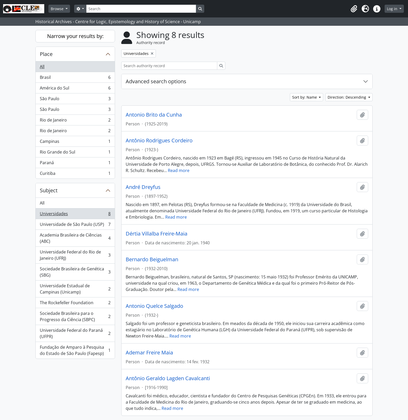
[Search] (141, 9)
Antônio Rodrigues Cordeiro (159, 140)
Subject (49, 190)
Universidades (75, 215)
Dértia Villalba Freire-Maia (156, 234)
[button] (354, 9)
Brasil (75, 78)
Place (46, 54)
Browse (58, 8)
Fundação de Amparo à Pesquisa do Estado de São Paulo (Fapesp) (75, 350)
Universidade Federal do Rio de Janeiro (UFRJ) (75, 255)
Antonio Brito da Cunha (154, 115)
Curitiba (75, 174)
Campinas (75, 142)
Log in (392, 8)
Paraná (75, 164)
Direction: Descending (347, 97)
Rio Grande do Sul (75, 153)
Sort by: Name (305, 97)
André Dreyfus (143, 187)
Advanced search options (156, 81)
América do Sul (75, 89)
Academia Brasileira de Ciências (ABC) (75, 238)
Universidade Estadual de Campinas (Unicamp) (75, 289)
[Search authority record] (169, 66)
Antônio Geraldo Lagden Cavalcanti (168, 378)
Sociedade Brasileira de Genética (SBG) (75, 272)
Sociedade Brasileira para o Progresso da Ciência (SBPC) (75, 316)
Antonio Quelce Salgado (154, 306)
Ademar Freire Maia (149, 352)
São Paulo (75, 100)
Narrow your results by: (75, 36)
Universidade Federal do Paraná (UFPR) (75, 333)
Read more (178, 170)
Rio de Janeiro (75, 121)
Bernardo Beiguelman (152, 259)
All (42, 66)
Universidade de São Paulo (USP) (75, 225)
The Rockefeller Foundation (75, 304)
